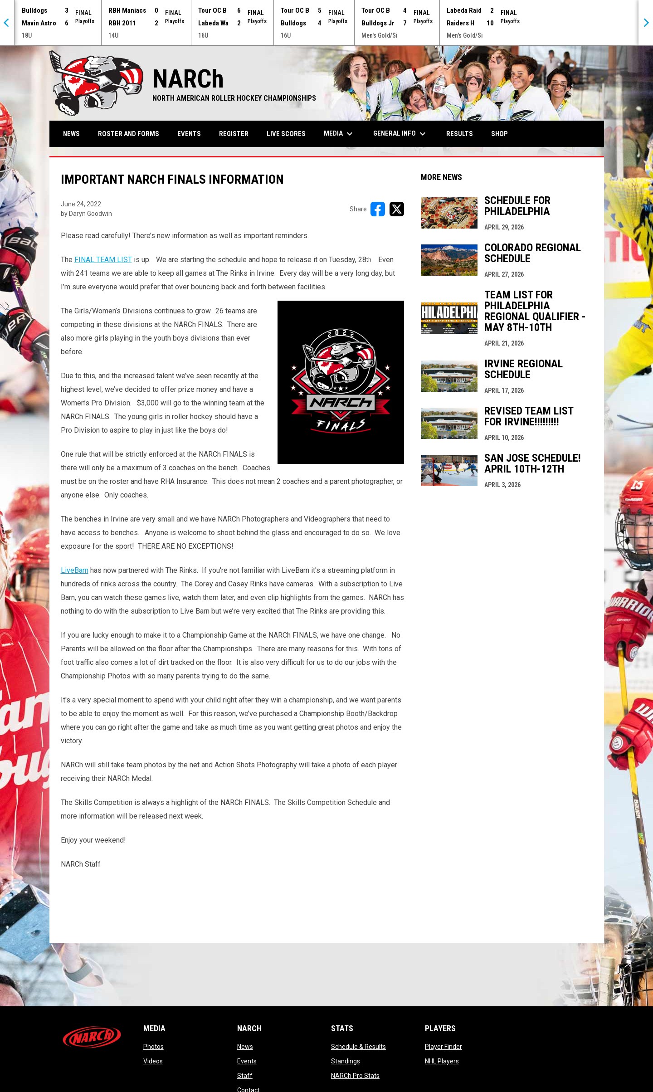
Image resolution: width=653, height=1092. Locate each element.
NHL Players (442, 1061)
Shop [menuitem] (503, 133)
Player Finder (443, 1046)
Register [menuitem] (234, 134)
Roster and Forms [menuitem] (128, 134)
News (245, 1046)
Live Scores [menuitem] (286, 134)
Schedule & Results (358, 1046)
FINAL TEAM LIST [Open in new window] (103, 259)
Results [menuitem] (459, 134)
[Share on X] (397, 209)
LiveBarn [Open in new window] (74, 570)
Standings (345, 1061)
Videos (153, 1061)
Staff (245, 1075)
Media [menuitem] (339, 133)
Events (247, 1061)
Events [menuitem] (189, 134)
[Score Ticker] (326, 22)
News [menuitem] (71, 134)
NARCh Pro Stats (355, 1075)
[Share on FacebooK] (377, 209)
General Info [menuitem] (400, 133)
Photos (153, 1046)
